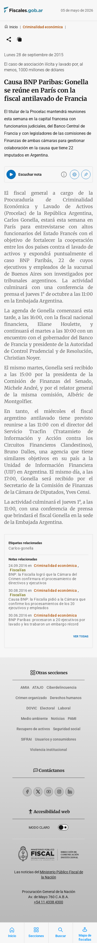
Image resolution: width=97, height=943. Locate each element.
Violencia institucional (48, 750)
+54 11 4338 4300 (48, 902)
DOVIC (31, 708)
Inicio (11, 27)
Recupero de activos (33, 729)
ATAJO (37, 687)
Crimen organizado (31, 698)
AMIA (24, 687)
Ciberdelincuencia (62, 687)
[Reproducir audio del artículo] (11, 174)
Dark (63, 828)
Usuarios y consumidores (55, 739)
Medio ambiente (34, 718)
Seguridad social (66, 729)
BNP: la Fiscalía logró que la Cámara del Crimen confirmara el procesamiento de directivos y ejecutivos (43, 578)
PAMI (72, 718)
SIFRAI (26, 739)
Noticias (58, 718)
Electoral (47, 708)
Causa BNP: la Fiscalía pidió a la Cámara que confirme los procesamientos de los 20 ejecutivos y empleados (47, 603)
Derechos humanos (65, 698)
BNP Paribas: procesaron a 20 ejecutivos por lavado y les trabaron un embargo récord (47, 622)
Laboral (64, 708)
